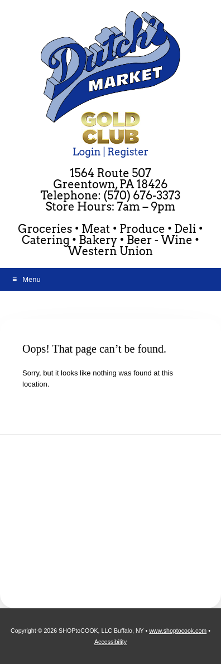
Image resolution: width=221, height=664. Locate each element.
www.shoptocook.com (177, 630)
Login (86, 152)
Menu (31, 279)
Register (127, 152)
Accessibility (110, 641)
